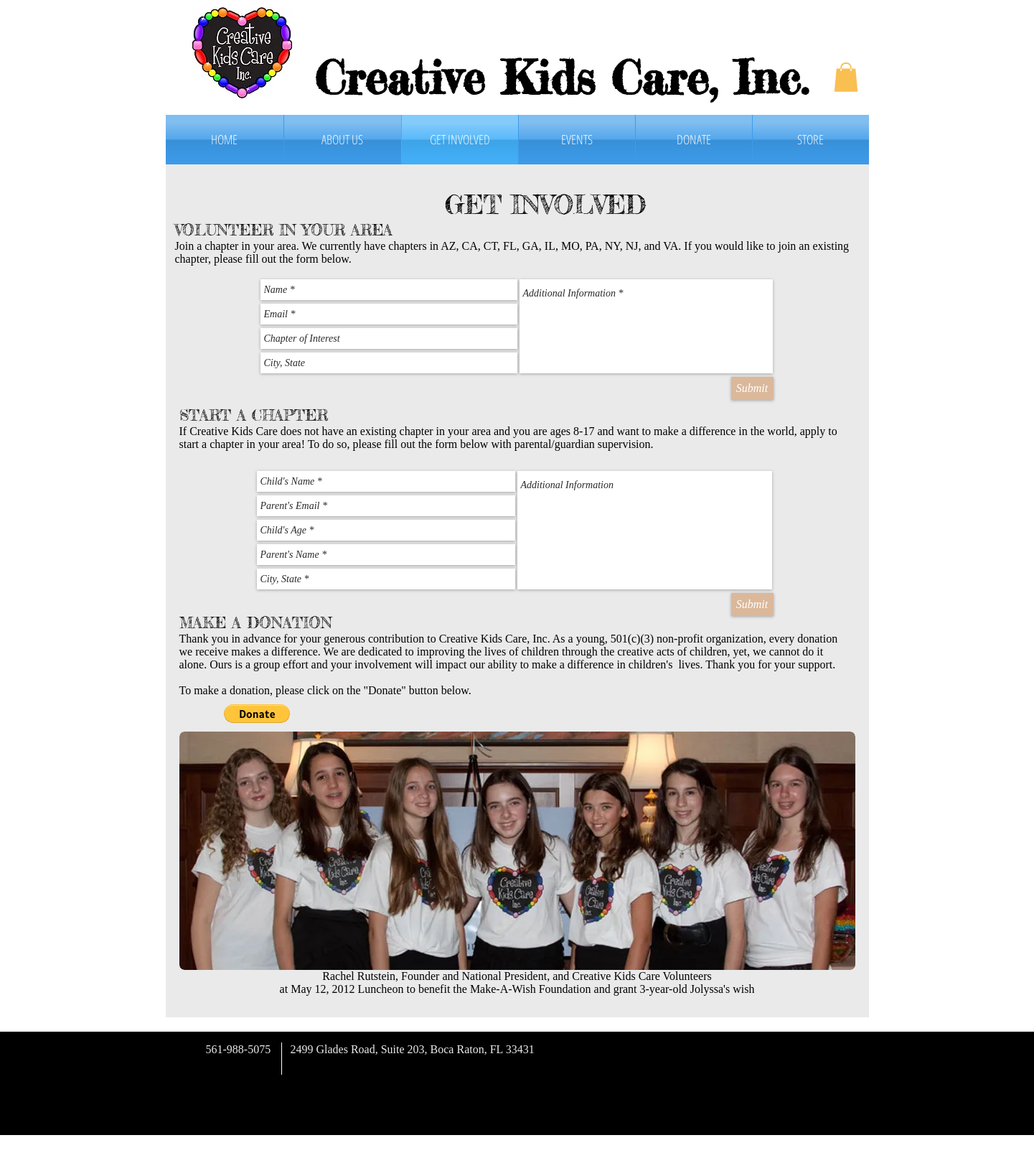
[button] (846, 77)
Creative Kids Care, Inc (558, 78)
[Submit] (752, 388)
